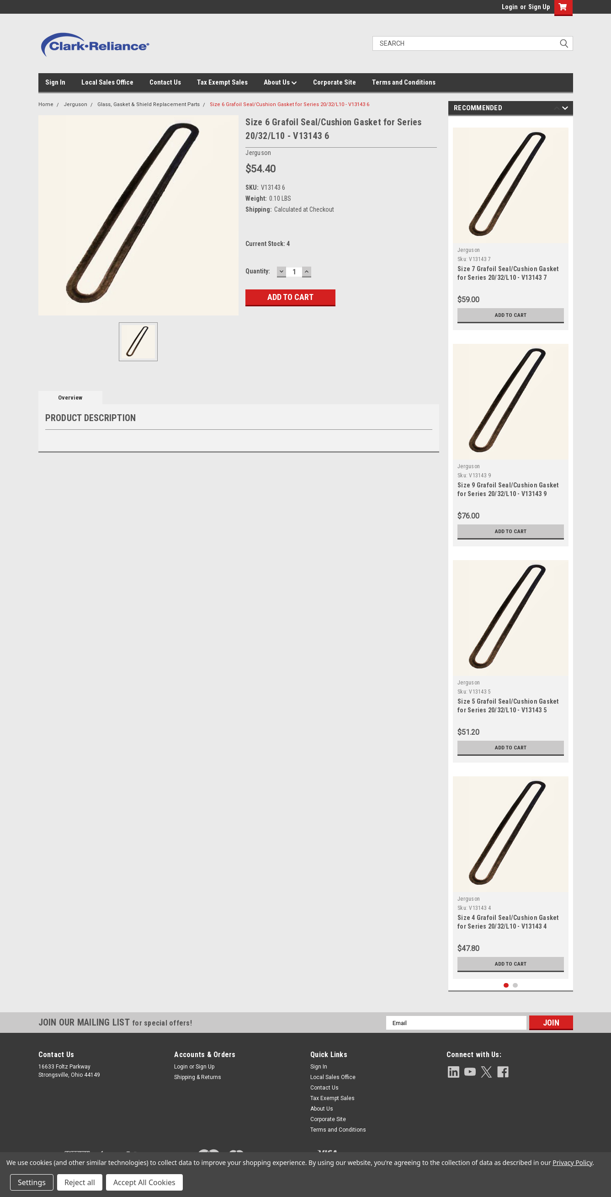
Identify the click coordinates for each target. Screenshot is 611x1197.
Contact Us (165, 82)
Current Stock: (267, 243)
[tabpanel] (510, 225)
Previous (556, 109)
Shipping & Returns (197, 1077)
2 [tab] (515, 985)
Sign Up (539, 7)
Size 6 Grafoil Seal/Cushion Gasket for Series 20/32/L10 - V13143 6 (289, 104)
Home (45, 104)
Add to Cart (511, 315)
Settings (32, 1182)
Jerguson (75, 104)
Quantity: (257, 271)
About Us (280, 82)
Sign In (55, 82)
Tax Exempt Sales (222, 82)
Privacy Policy (572, 1162)
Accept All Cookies (144, 1182)
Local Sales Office (107, 82)
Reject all (79, 1182)
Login (510, 7)
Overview (70, 397)
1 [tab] (506, 985)
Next (565, 109)
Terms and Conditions (404, 82)
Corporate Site (334, 82)
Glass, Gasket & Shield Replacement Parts (148, 104)
